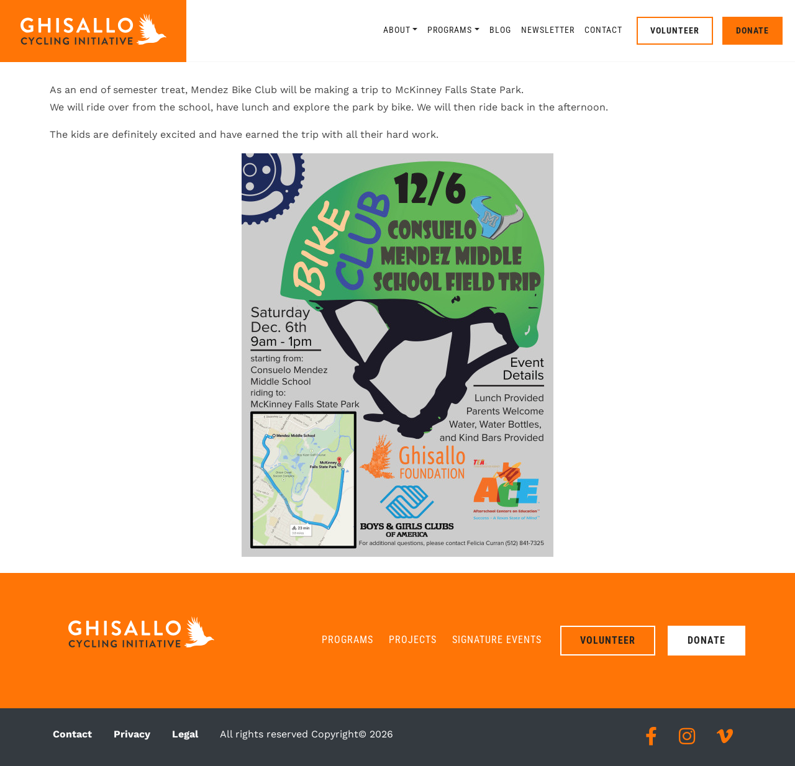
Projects (413, 640)
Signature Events (497, 640)
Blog (500, 30)
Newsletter (548, 30)
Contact (603, 30)
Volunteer (674, 30)
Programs (449, 30)
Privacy (132, 734)
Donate (752, 30)
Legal (185, 734)
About (397, 30)
